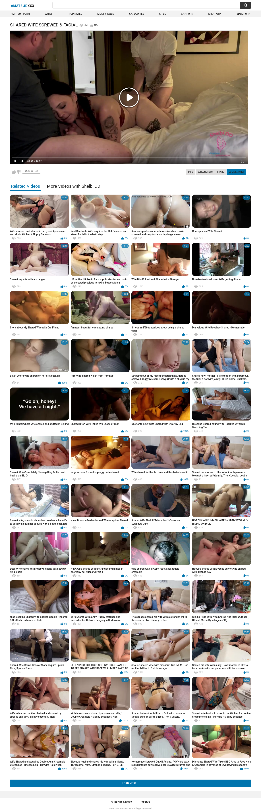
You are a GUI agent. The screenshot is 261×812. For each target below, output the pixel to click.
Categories (136, 13)
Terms (146, 802)
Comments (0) (236, 172)
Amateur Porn (20, 13)
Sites (162, 13)
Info (190, 172)
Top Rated (75, 13)
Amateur (22, 5)
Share (220, 172)
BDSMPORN (243, 13)
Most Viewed (105, 13)
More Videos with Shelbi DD (73, 186)
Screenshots (205, 172)
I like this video (14, 172)
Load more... (131, 783)
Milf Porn (214, 13)
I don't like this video (18, 172)
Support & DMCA (121, 802)
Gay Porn (187, 13)
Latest (49, 13)
